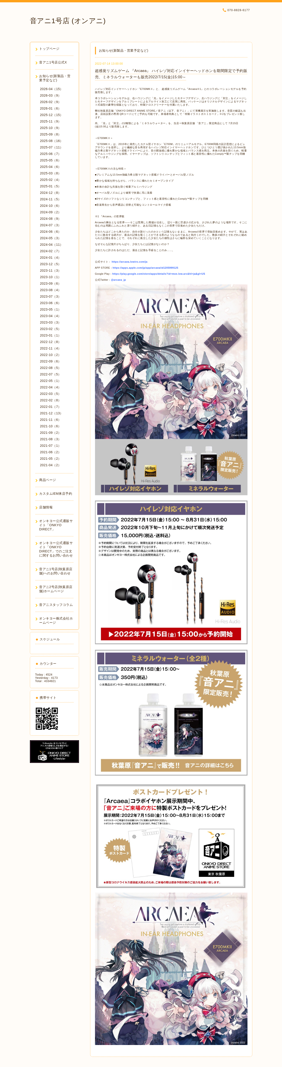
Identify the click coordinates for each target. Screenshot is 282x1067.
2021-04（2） (50, 465)
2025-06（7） (50, 154)
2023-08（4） (50, 290)
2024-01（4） (50, 257)
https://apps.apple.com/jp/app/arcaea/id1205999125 (145, 267)
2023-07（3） (50, 296)
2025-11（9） (50, 121)
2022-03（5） (50, 394)
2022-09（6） (50, 361)
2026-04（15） (51, 89)
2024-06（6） (50, 231)
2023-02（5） (50, 329)
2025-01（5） (50, 186)
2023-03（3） (50, 322)
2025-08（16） (51, 141)
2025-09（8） (50, 134)
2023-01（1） (50, 335)
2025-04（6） (50, 167)
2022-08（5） (50, 368)
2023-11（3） (50, 270)
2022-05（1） (50, 381)
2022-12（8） (50, 342)
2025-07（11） (51, 147)
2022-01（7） (50, 407)
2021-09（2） (50, 432)
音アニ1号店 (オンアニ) (68, 21)
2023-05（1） (50, 309)
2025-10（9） (50, 128)
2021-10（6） (50, 426)
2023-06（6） (50, 303)
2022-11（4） (50, 348)
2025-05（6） (50, 160)
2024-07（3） (50, 225)
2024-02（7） (50, 251)
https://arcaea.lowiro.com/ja (129, 261)
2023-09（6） (50, 283)
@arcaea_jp (118, 279)
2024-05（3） (50, 238)
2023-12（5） (50, 264)
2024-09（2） (50, 212)
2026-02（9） (50, 102)
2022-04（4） (50, 387)
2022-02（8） (50, 400)
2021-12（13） (51, 413)
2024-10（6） (50, 206)
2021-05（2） (50, 458)
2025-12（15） (51, 115)
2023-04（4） (50, 316)
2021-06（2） (50, 452)
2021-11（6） (50, 420)
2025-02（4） (50, 180)
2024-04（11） (51, 244)
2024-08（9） (50, 218)
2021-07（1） (50, 445)
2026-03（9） (50, 95)
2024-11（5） (50, 199)
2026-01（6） (50, 108)
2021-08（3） (50, 439)
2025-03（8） (50, 173)
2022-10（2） (50, 355)
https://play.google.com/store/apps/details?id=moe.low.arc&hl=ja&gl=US (158, 273)
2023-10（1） (50, 277)
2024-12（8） (50, 193)
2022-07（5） (50, 374)
